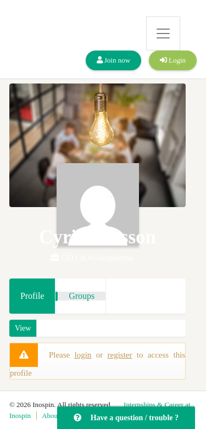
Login (173, 60)
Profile (32, 295)
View (23, 328)
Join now (114, 60)
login (83, 354)
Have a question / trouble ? (126, 418)
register (120, 354)
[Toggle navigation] (163, 33)
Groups (81, 295)
